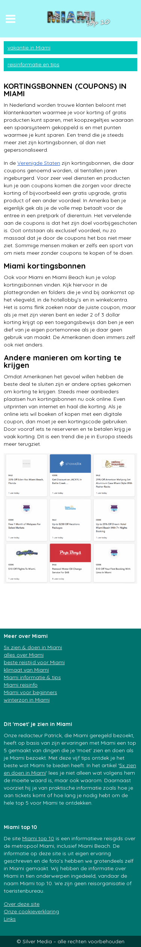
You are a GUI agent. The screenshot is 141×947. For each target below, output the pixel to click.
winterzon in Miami (27, 699)
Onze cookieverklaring (31, 911)
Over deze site (21, 904)
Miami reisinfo (21, 684)
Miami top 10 (38, 838)
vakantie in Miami (29, 47)
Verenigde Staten (38, 163)
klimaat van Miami (26, 669)
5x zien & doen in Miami (33, 647)
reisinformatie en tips (33, 64)
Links (10, 919)
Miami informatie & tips (32, 677)
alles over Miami (24, 654)
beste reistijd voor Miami (34, 662)
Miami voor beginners (30, 692)
